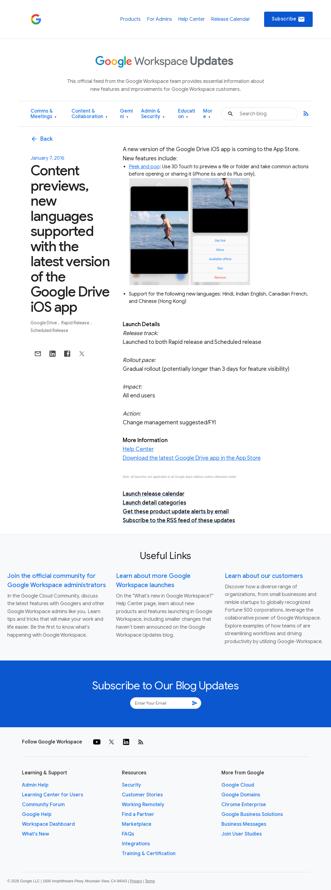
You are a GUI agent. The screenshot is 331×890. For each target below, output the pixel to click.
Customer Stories (142, 795)
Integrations (136, 844)
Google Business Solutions (252, 814)
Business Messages (243, 824)
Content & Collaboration (89, 114)
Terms (150, 881)
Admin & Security (153, 114)
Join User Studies (241, 834)
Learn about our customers (264, 576)
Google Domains (240, 795)
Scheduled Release (49, 330)
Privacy (136, 881)
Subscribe (288, 19)
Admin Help (35, 785)
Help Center (191, 19)
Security (131, 785)
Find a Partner (138, 814)
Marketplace (136, 824)
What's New (35, 834)
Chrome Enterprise (243, 805)
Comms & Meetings (43, 114)
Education (186, 114)
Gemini (126, 114)
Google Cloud (237, 785)
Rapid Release (75, 323)
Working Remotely (143, 805)
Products (130, 19)
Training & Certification (149, 854)
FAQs (128, 834)
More (208, 114)
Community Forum (43, 805)
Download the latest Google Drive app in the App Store (192, 458)
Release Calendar (230, 19)
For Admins (159, 19)
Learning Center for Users (52, 795)
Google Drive (44, 323)
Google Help (37, 814)
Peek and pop (144, 167)
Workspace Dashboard (48, 824)
